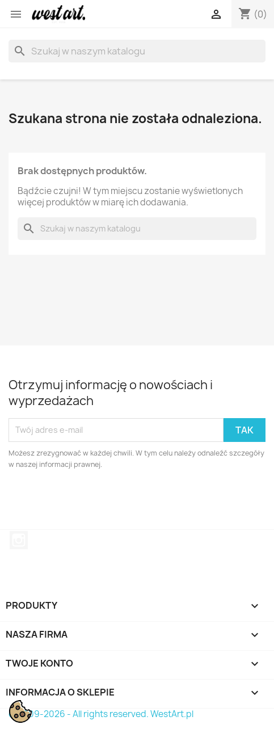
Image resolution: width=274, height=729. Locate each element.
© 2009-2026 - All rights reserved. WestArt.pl (101, 714)
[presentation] (103, 501)
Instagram (19, 540)
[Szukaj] (137, 51)
